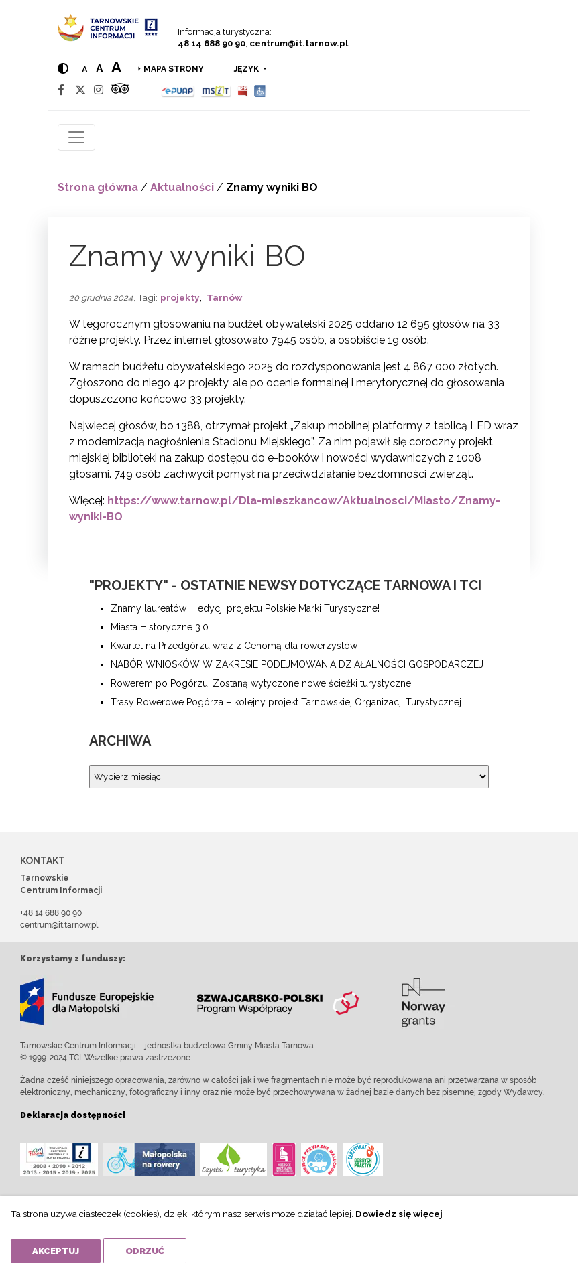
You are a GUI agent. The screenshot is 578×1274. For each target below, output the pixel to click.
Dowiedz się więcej (399, 1213)
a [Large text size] (116, 67)
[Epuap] (178, 90)
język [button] (247, 69)
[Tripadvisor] (120, 90)
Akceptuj (55, 1251)
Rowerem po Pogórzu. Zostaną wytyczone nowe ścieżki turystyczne (261, 683)
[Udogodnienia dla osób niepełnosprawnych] (260, 90)
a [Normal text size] (85, 69)
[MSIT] (215, 90)
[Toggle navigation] (76, 137)
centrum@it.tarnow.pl (298, 43)
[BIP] (243, 90)
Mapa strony (173, 69)
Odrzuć (144, 1251)
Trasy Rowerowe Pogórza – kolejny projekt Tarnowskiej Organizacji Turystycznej (286, 702)
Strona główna (98, 187)
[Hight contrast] (63, 68)
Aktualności (182, 187)
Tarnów (224, 297)
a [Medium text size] (99, 68)
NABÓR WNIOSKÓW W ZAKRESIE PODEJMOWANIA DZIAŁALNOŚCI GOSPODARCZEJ (297, 664)
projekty (179, 297)
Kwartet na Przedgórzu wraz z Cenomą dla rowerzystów (234, 645)
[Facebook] (61, 90)
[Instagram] (98, 90)
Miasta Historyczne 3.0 (160, 627)
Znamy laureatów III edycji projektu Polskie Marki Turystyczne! (245, 608)
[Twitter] (80, 90)
